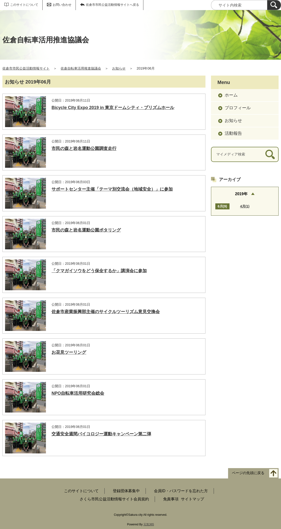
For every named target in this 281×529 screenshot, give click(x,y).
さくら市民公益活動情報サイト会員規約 (114, 499)
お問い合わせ (62, 4)
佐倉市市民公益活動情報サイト (26, 68)
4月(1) (244, 206)
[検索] (274, 5)
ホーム (231, 95)
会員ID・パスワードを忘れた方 (181, 491)
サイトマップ (192, 499)
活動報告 (233, 133)
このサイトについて (24, 4)
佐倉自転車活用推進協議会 (81, 68)
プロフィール (238, 107)
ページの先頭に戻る (248, 473)
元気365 (148, 524)
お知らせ (119, 68)
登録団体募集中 (126, 491)
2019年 (241, 194)
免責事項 (171, 499)
